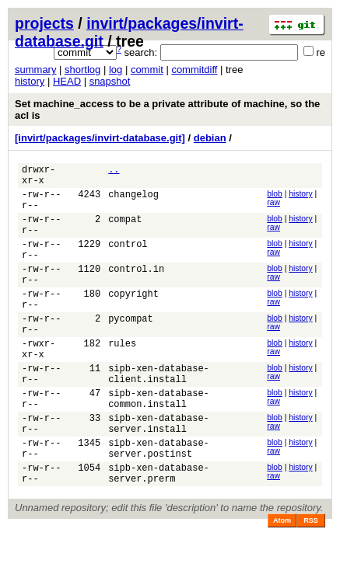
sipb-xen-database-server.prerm (158, 532)
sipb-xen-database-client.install (158, 414)
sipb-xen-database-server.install (158, 473)
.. (113, 171)
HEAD (67, 81)
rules (122, 377)
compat (125, 230)
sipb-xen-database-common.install (158, 443)
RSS (310, 581)
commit (147, 69)
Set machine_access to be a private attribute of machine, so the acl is (167, 109)
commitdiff (194, 69)
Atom (282, 581)
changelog (133, 200)
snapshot (110, 81)
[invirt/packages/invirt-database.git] (100, 138)
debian (210, 138)
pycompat (130, 348)
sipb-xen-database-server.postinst (158, 502)
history (29, 81)
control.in (136, 289)
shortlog (82, 69)
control (127, 259)
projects (44, 23)
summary (35, 69)
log (115, 69)
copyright (133, 318)
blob (274, 198)
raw (273, 207)
